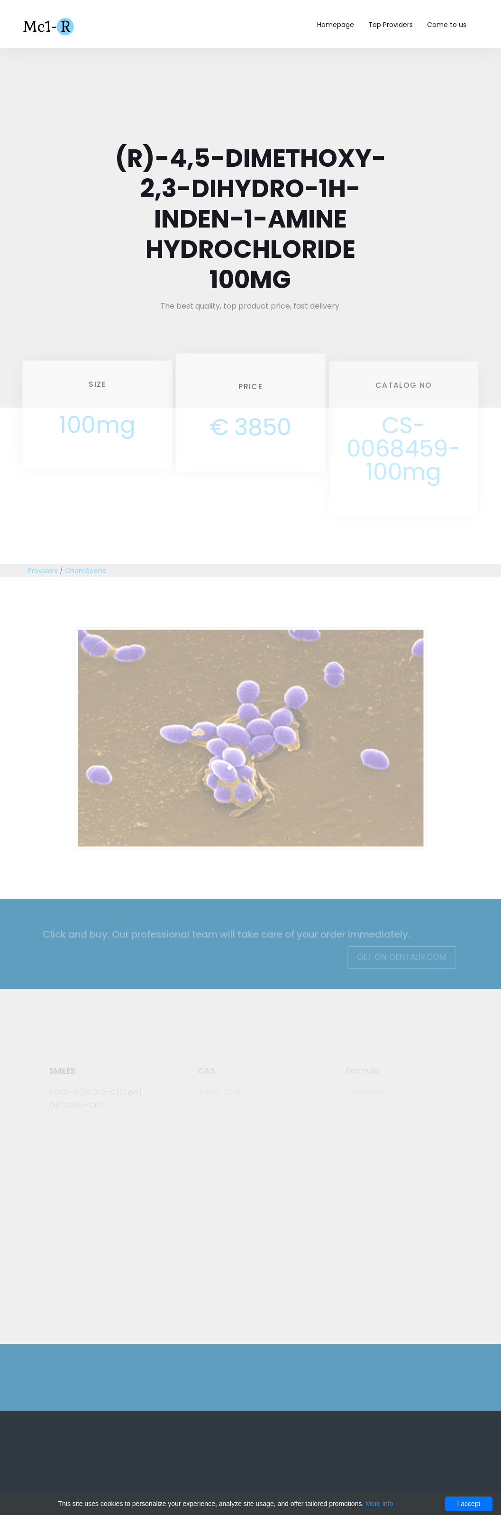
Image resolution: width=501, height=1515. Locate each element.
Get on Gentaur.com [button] (396, 957)
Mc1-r (49, 26)
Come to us (446, 24)
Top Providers (390, 24)
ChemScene (86, 570)
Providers (43, 570)
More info (379, 1503)
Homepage (335, 24)
